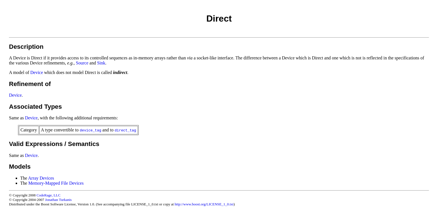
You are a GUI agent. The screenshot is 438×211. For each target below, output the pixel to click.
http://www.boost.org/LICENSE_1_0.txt (204, 204)
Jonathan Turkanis (58, 200)
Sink (101, 63)
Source (82, 63)
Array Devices (41, 178)
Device (36, 72)
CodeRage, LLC (48, 195)
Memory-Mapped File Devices (56, 183)
